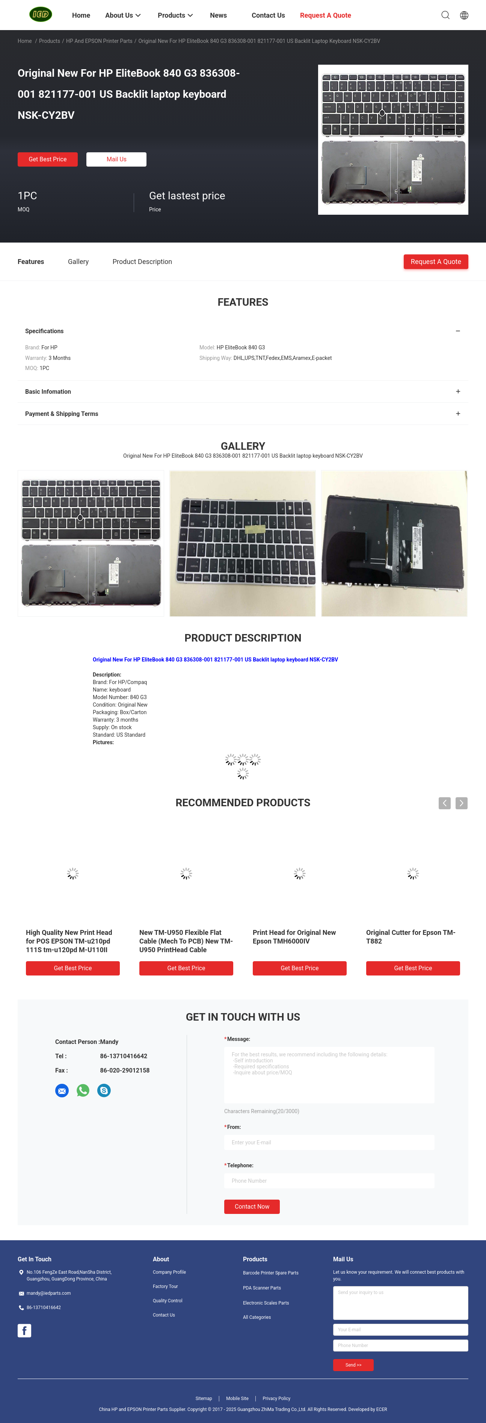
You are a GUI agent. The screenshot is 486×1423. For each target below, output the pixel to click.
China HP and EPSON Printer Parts (133, 1409)
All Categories (257, 1317)
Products (49, 41)
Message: (238, 1039)
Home (25, 41)
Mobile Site (237, 1398)
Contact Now (252, 1206)
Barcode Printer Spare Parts (271, 1273)
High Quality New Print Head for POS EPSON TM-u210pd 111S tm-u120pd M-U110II (69, 941)
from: (234, 1127)
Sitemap (204, 1398)
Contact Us (164, 1315)
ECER (381, 1409)
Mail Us (117, 159)
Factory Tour (165, 1286)
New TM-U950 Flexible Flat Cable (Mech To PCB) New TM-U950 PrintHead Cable (186, 941)
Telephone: (240, 1165)
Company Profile (169, 1272)
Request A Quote (436, 261)
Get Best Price (48, 159)
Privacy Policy (276, 1398)
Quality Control (168, 1300)
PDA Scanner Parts (262, 1288)
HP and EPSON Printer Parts (99, 41)
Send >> (353, 1365)
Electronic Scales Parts (266, 1303)
